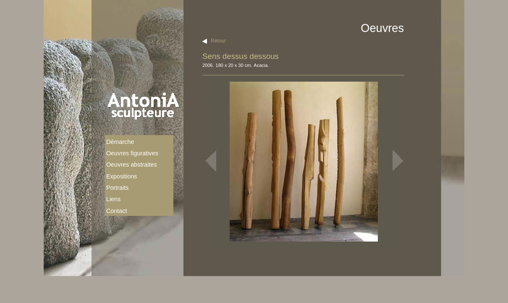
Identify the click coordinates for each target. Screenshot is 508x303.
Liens (113, 199)
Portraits (117, 187)
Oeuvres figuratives (132, 153)
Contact (116, 210)
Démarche (120, 141)
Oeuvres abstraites (131, 164)
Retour (218, 41)
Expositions (121, 176)
